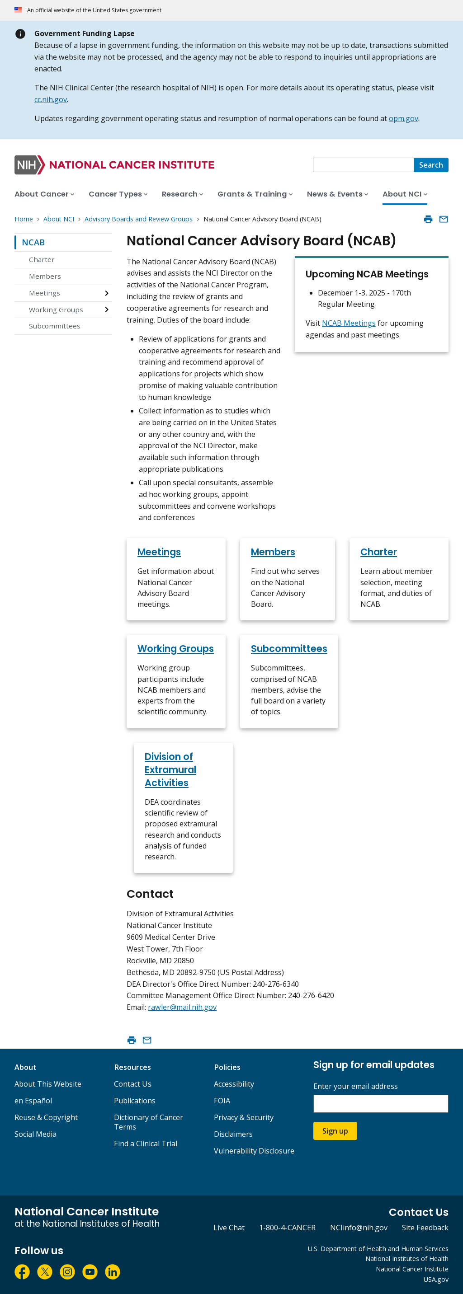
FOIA (222, 1101)
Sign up (335, 1131)
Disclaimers (233, 1134)
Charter (42, 259)
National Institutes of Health (407, 1258)
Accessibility (234, 1084)
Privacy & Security (244, 1117)
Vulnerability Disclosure (254, 1151)
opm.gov (403, 118)
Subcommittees (54, 325)
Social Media (35, 1134)
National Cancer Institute (412, 1269)
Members (45, 276)
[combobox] (363, 165)
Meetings (44, 292)
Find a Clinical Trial (145, 1144)
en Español (33, 1101)
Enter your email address (355, 1086)
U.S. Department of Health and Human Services (378, 1248)
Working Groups (56, 309)
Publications (135, 1101)
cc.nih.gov (50, 99)
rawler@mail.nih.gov (182, 1007)
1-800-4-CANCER (287, 1228)
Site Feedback (425, 1228)
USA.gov (436, 1279)
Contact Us (132, 1084)
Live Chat (229, 1228)
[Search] (431, 165)
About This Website (47, 1084)
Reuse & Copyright (46, 1117)
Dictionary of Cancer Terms (148, 1122)
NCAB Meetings (349, 323)
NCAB (33, 242)
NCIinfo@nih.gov (358, 1228)
